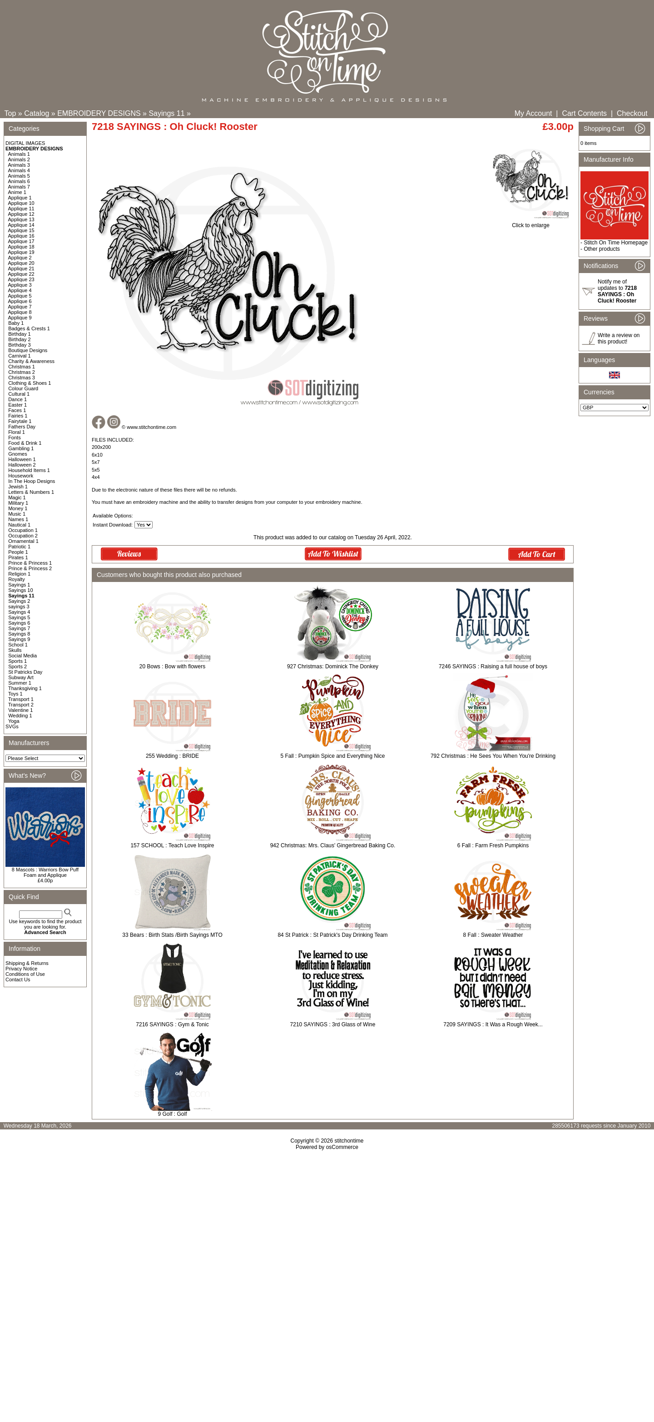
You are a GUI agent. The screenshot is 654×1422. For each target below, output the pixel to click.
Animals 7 (19, 186)
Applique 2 (20, 257)
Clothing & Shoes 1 (29, 383)
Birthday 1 (19, 334)
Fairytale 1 (19, 421)
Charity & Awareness (31, 361)
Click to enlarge (530, 223)
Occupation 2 (23, 535)
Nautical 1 (19, 524)
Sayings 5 (19, 617)
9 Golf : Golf (172, 1114)
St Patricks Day (25, 672)
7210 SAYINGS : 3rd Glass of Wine (333, 1024)
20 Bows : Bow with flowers (172, 666)
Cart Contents (584, 113)
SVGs (12, 726)
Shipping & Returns (27, 963)
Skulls (14, 650)
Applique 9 (20, 317)
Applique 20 (21, 263)
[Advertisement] (327, 1228)
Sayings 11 (166, 113)
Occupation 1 (23, 530)
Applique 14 (21, 225)
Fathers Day (21, 426)
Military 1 (18, 503)
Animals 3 (19, 165)
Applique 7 (20, 306)
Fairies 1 (17, 415)
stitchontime (348, 1141)
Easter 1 (17, 405)
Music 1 (16, 514)
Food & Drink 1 (24, 443)
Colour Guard (23, 388)
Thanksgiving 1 (25, 688)
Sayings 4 (19, 612)
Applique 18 (21, 246)
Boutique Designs (27, 350)
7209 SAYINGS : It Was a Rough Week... (493, 1024)
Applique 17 (21, 241)
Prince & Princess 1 (30, 563)
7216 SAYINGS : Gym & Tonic (172, 1024)
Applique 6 (20, 301)
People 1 (18, 552)
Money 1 (17, 508)
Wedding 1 (20, 715)
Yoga (14, 721)
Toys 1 (15, 693)
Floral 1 (16, 432)
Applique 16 (21, 236)
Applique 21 (21, 268)
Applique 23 (21, 279)
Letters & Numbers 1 (31, 492)
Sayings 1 (19, 584)
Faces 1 (17, 410)
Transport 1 (21, 699)
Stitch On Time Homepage (616, 242)
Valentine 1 (20, 710)
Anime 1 (17, 192)
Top (10, 113)
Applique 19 (21, 252)
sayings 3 (18, 606)
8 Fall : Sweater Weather (493, 935)
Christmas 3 (21, 377)
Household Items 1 (29, 470)
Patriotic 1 (19, 546)
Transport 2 (21, 704)
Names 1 (18, 519)
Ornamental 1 (23, 541)
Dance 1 (17, 399)
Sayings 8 (19, 633)
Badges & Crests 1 (29, 328)
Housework (20, 475)
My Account (533, 113)
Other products (601, 249)
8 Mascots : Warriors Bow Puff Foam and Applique (45, 872)
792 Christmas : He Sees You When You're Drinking (493, 756)
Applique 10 (21, 203)
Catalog (36, 113)
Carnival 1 (19, 355)
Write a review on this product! (618, 338)
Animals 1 (19, 154)
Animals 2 (19, 159)
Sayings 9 (19, 639)
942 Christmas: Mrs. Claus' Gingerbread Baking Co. (333, 845)
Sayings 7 (19, 628)
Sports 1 (17, 661)
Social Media (22, 655)
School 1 (18, 644)
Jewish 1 (18, 486)
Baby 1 (16, 323)
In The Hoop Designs (31, 481)
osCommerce (342, 1147)
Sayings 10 (20, 590)
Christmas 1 (21, 366)
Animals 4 (19, 170)
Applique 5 (20, 295)
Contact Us (17, 979)
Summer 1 (19, 683)
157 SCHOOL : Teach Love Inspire (172, 845)
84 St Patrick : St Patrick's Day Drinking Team (332, 935)
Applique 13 (21, 219)
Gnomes (17, 454)
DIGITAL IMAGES (25, 143)
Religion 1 (19, 574)
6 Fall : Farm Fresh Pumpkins (493, 845)
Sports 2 (17, 666)
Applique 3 (20, 285)
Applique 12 (21, 214)
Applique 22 (21, 274)
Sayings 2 (19, 601)
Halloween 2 (22, 464)
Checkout (632, 113)
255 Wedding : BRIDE (172, 756)
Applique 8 (20, 312)
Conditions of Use (25, 974)
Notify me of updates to (617, 291)
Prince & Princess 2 (30, 568)
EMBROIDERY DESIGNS (98, 113)
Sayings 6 (19, 623)
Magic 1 (17, 497)
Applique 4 (20, 290)
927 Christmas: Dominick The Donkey (332, 666)
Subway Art (21, 677)
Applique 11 (21, 208)
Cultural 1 (19, 394)
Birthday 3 (19, 345)
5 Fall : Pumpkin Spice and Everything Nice (332, 756)
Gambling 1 (21, 448)
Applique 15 (21, 230)
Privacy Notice (21, 968)
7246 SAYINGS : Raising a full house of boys (493, 666)
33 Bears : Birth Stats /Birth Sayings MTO (172, 935)
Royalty (16, 579)
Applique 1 (20, 197)
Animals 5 (19, 176)
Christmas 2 (21, 372)
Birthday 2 (19, 339)
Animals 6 (19, 181)
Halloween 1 (22, 459)
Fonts (14, 437)
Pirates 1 (18, 557)
